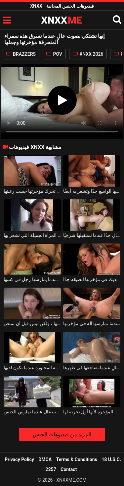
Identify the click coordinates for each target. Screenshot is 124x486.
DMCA (45, 459)
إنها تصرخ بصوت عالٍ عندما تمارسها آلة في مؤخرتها (91, 323)
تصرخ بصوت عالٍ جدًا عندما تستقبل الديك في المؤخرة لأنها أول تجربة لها (91, 411)
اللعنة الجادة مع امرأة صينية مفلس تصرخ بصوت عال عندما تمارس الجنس (32, 411)
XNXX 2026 (88, 54)
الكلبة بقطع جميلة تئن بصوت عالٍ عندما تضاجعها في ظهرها (91, 367)
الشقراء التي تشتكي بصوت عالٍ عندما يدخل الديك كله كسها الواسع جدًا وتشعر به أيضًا (91, 191)
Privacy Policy (19, 459)
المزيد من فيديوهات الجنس (62, 434)
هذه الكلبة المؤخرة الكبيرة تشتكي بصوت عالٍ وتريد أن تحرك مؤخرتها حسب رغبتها (32, 191)
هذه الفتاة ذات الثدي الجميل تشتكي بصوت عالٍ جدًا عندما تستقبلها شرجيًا (91, 235)
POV (54, 54)
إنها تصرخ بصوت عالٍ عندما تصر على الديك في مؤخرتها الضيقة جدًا (91, 279)
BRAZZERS (21, 54)
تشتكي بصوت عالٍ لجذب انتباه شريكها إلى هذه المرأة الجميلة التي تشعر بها (32, 235)
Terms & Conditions (76, 459)
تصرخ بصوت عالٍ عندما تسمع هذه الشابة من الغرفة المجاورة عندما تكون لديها (32, 367)
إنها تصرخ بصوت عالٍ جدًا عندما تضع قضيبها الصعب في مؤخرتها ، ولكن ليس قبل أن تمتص (32, 323)
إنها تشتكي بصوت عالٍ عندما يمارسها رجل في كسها (32, 279)
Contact (69, 469)
